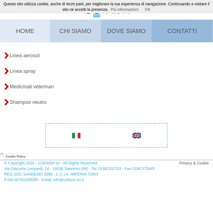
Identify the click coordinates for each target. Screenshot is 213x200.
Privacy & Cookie (194, 163)
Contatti (182, 31)
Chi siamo (75, 31)
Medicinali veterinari (29, 87)
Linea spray (20, 71)
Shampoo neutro (25, 102)
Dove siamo (126, 31)
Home (25, 31)
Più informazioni (124, 9)
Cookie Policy (16, 156)
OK (148, 9)
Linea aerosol (22, 55)
